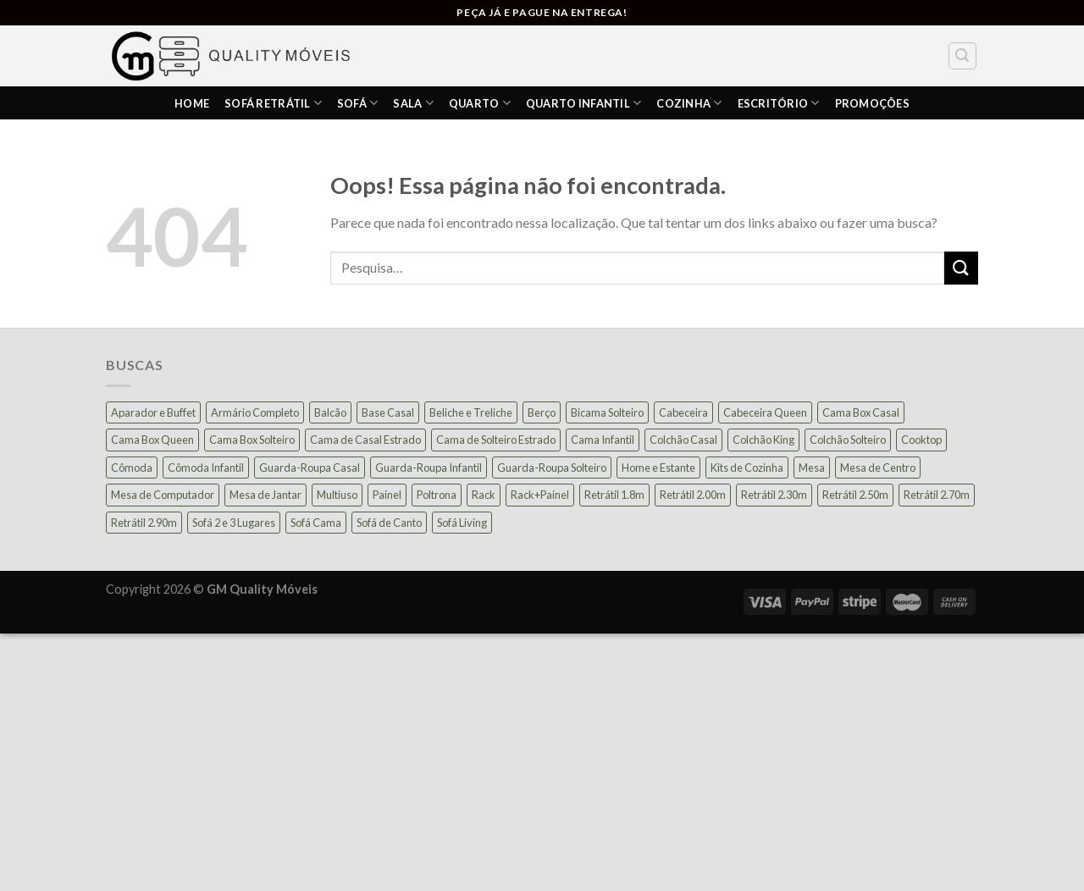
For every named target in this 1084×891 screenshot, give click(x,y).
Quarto (480, 103)
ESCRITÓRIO (779, 103)
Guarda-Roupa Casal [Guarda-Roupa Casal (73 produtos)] (309, 467)
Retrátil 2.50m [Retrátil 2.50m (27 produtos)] (855, 494)
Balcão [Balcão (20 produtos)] (330, 412)
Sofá (357, 103)
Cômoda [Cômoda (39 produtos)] (131, 467)
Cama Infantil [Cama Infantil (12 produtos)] (602, 439)
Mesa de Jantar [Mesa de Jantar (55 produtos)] (265, 494)
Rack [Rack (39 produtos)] (483, 494)
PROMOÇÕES (872, 103)
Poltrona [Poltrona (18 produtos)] (436, 494)
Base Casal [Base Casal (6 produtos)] (388, 412)
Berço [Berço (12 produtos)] (542, 412)
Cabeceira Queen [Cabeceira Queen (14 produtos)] (765, 412)
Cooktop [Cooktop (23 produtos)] (921, 439)
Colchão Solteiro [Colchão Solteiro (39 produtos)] (848, 439)
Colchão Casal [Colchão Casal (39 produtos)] (683, 439)
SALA (413, 103)
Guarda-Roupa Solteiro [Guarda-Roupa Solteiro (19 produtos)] (551, 467)
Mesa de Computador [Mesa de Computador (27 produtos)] (162, 494)
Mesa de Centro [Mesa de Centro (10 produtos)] (877, 467)
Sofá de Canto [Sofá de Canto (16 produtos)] (389, 522)
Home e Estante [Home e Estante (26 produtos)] (658, 467)
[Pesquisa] (962, 55)
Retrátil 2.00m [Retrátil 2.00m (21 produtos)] (693, 494)
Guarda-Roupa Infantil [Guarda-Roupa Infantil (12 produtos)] (428, 467)
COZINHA (689, 103)
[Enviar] (961, 268)
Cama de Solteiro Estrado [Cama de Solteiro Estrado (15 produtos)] (496, 439)
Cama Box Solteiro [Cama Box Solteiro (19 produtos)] (252, 439)
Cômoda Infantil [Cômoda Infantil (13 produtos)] (206, 467)
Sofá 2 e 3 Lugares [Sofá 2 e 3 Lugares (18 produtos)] (233, 522)
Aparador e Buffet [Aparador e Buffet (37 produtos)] (153, 412)
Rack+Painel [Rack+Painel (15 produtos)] (540, 494)
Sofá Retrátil (273, 103)
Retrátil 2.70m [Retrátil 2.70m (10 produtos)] (937, 494)
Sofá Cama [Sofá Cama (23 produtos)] (315, 522)
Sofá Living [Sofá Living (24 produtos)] (462, 522)
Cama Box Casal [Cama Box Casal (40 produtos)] (860, 412)
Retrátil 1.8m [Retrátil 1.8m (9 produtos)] (614, 494)
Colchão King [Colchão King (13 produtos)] (763, 439)
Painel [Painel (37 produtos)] (387, 494)
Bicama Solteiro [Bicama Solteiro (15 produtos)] (607, 412)
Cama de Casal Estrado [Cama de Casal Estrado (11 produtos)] (365, 439)
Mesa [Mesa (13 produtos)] (812, 467)
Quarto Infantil (583, 103)
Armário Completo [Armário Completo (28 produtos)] (255, 412)
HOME (191, 103)
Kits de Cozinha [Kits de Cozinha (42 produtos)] (747, 467)
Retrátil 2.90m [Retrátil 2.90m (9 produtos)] (144, 522)
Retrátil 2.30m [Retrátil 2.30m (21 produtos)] (774, 494)
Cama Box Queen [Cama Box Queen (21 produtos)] (152, 439)
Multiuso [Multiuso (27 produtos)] (337, 494)
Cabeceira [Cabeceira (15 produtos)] (683, 412)
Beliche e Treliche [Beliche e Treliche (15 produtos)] (470, 412)
